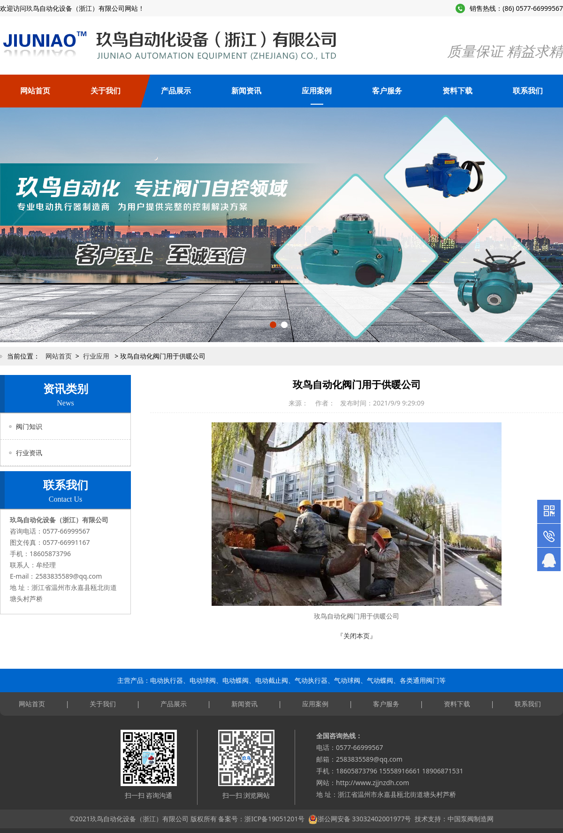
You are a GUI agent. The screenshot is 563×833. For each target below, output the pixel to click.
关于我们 (106, 91)
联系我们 (528, 91)
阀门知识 (29, 426)
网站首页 (35, 91)
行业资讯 (29, 452)
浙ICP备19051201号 (274, 818)
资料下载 (457, 91)
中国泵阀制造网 (471, 818)
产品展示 (176, 91)
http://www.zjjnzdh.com (372, 782)
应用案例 (317, 91)
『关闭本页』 (356, 635)
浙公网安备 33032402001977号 (364, 818)
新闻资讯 (246, 91)
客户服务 (387, 91)
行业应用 (96, 356)
